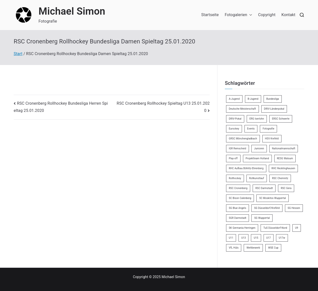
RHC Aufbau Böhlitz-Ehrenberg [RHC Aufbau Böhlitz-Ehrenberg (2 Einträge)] (246, 168)
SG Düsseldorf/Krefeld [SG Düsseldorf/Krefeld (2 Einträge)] (267, 208)
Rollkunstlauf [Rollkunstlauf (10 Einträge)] (256, 178)
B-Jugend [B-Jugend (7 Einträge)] (253, 98)
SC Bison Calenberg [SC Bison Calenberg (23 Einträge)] (240, 198)
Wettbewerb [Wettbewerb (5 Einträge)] (253, 247)
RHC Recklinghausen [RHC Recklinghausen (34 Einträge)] (283, 168)
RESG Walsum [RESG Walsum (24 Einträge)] (285, 158)
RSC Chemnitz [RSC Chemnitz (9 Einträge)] (280, 178)
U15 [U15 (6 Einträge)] (256, 237)
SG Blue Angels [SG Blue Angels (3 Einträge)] (237, 208)
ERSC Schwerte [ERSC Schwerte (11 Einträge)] (281, 118)
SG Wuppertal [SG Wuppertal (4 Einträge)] (262, 218)
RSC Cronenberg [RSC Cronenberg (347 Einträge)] (238, 188)
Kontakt (288, 14)
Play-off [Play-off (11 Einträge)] (233, 158)
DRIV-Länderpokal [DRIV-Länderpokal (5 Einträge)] (274, 108)
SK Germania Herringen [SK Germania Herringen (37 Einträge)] (242, 227)
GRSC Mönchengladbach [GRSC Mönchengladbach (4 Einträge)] (243, 138)
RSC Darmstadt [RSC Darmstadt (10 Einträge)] (264, 188)
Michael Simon (72, 11)
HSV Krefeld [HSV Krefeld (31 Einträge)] (272, 138)
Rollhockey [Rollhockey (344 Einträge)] (235, 178)
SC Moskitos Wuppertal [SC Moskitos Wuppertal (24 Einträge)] (272, 198)
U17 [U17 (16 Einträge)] (268, 237)
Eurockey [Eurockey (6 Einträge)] (234, 128)
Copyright (267, 14)
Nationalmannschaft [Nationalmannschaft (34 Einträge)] (283, 148)
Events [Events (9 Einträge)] (251, 128)
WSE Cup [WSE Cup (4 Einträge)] (273, 247)
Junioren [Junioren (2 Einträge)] (259, 148)
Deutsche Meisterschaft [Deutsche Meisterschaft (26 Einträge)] (242, 108)
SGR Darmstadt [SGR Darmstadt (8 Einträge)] (237, 218)
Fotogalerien (238, 15)
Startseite (210, 14)
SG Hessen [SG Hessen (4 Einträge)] (294, 208)
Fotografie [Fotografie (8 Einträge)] (268, 128)
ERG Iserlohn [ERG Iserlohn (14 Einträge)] (256, 118)
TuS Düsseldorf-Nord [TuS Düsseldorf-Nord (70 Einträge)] (275, 227)
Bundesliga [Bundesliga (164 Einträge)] (272, 98)
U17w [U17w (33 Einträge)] (282, 237)
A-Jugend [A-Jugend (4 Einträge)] (234, 98)
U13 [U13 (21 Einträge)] (243, 237)
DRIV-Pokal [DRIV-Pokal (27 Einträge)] (235, 118)
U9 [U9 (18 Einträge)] (296, 227)
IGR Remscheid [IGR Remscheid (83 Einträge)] (237, 148)
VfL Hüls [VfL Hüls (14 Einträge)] (233, 247)
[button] (249, 15)
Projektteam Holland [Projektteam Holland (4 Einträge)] (257, 158)
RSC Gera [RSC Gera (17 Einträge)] (286, 188)
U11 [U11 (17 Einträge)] (231, 237)
